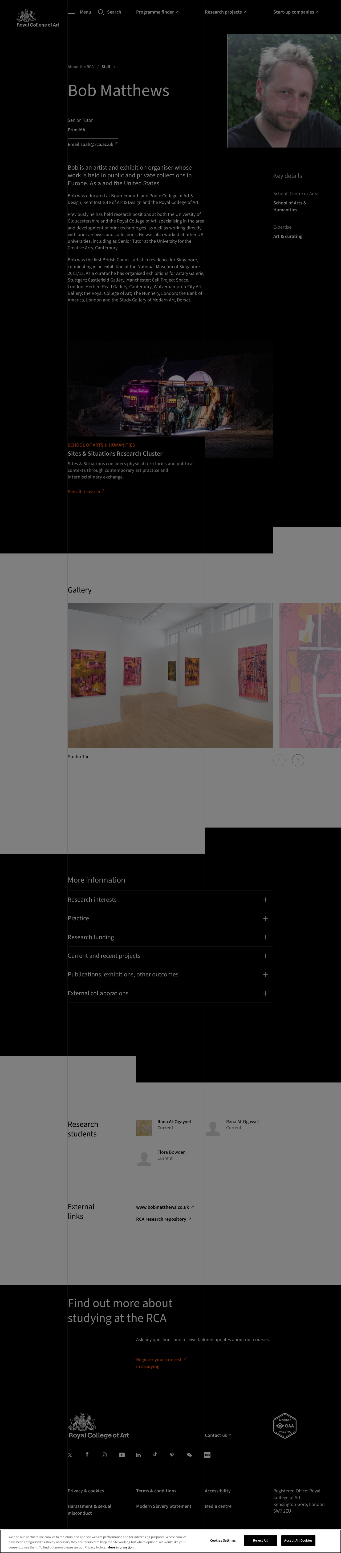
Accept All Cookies (298, 1544)
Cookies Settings (223, 1544)
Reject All (260, 1544)
